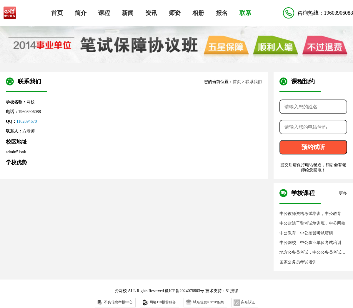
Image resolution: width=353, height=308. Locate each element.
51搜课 (232, 291)
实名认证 (244, 302)
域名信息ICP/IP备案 (205, 302)
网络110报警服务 (158, 302)
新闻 (128, 13)
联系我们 (253, 82)
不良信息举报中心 (114, 302)
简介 (80, 13)
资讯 (151, 13)
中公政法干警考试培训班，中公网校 (312, 223)
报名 (222, 13)
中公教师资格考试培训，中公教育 (310, 213)
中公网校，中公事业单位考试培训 (310, 242)
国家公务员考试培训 (298, 262)
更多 (343, 193)
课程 (104, 13)
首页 (57, 13)
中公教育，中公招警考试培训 (306, 233)
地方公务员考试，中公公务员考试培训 (312, 252)
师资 (175, 13)
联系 (245, 13)
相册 (198, 13)
